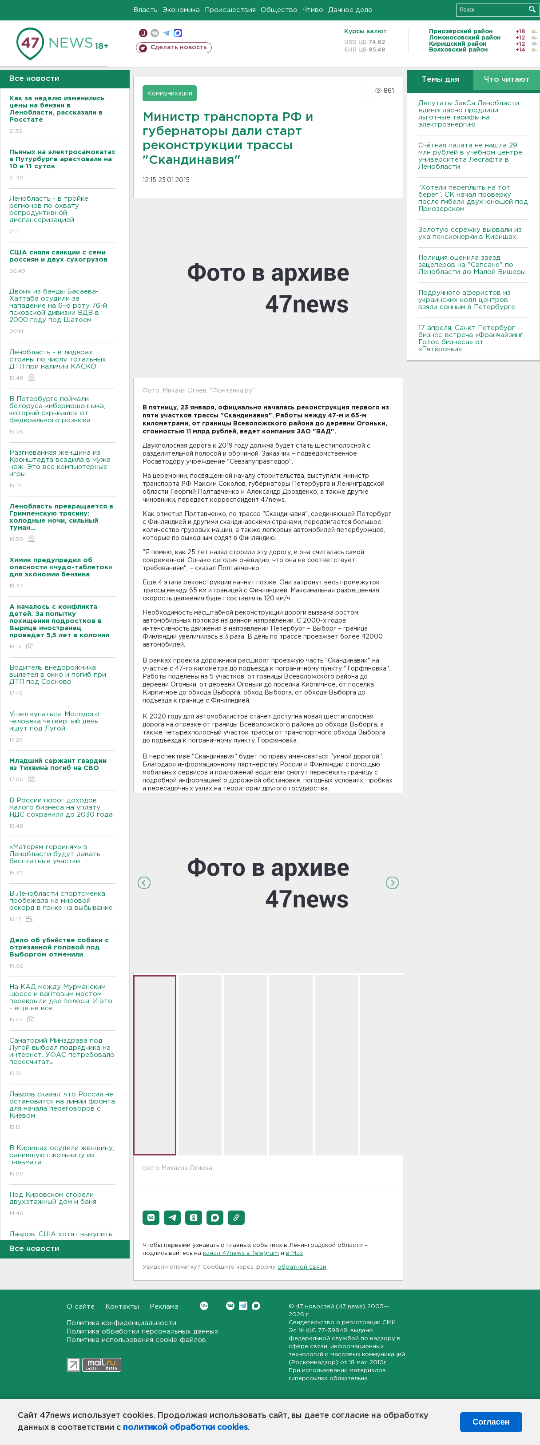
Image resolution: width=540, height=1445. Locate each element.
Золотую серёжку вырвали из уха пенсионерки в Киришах (470, 233)
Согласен (490, 1421)
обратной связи (302, 1267)
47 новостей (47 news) (330, 1306)
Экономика (181, 10)
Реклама (164, 1307)
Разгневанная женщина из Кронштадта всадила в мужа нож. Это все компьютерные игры (62, 469)
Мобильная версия (143, 33)
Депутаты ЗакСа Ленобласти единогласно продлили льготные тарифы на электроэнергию (468, 113)
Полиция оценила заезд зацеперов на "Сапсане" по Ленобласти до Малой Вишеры (472, 265)
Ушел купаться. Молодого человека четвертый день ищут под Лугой (62, 727)
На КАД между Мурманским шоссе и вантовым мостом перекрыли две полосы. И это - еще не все (62, 1004)
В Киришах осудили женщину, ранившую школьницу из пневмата (62, 1161)
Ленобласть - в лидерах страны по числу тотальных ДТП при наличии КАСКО (62, 365)
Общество (279, 10)
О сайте (81, 1307)
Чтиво (312, 10)
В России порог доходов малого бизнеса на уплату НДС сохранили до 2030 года (62, 814)
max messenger (178, 33)
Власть (145, 10)
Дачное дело (350, 10)
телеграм (166, 33)
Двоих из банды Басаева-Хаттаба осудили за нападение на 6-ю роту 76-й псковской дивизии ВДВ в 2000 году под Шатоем (62, 312)
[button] (151, 1218)
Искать (532, 9)
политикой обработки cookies (185, 1427)
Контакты (122, 1307)
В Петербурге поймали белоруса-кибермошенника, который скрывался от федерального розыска (62, 416)
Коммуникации (169, 93)
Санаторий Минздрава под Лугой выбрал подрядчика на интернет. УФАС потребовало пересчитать (62, 1057)
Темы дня (440, 79)
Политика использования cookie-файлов (136, 1340)
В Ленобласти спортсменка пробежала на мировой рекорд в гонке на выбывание (62, 907)
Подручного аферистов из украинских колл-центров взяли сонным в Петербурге (466, 300)
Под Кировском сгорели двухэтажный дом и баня (62, 1204)
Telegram (243, 1306)
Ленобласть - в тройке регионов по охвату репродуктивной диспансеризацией (62, 215)
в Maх (294, 1253)
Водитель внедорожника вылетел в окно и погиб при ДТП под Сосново (62, 681)
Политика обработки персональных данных (142, 1331)
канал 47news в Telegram (241, 1253)
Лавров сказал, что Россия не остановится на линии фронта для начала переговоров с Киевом (62, 1111)
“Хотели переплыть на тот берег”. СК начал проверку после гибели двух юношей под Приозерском (473, 198)
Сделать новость (179, 47)
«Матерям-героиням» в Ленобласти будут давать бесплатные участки (62, 860)
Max (256, 1306)
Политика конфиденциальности (121, 1323)
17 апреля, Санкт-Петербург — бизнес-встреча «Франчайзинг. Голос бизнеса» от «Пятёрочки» (471, 338)
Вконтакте (204, 1306)
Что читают (507, 79)
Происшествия (230, 10)
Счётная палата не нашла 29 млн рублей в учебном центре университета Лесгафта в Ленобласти (470, 156)
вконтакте (155, 33)
